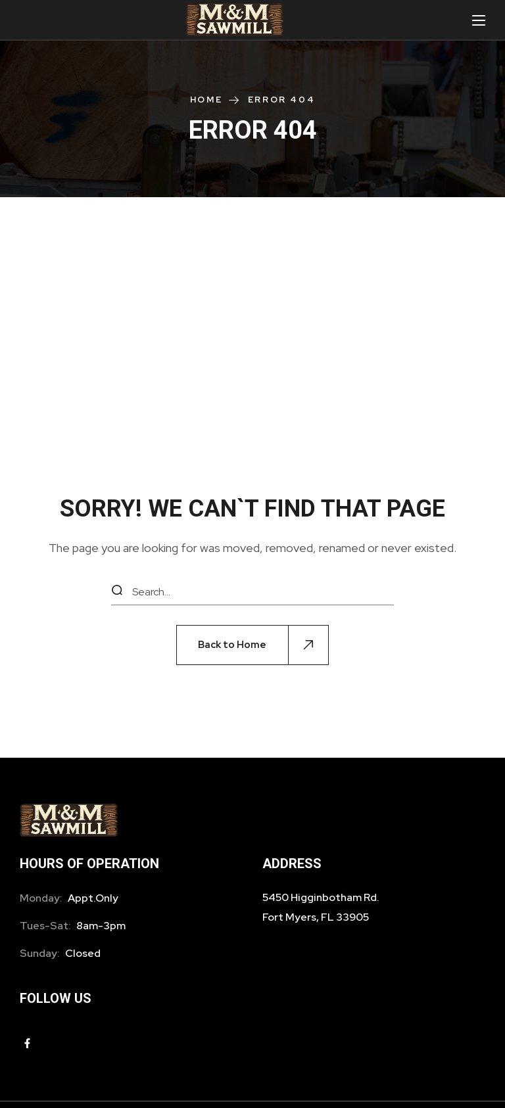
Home (206, 99)
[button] (252, 645)
